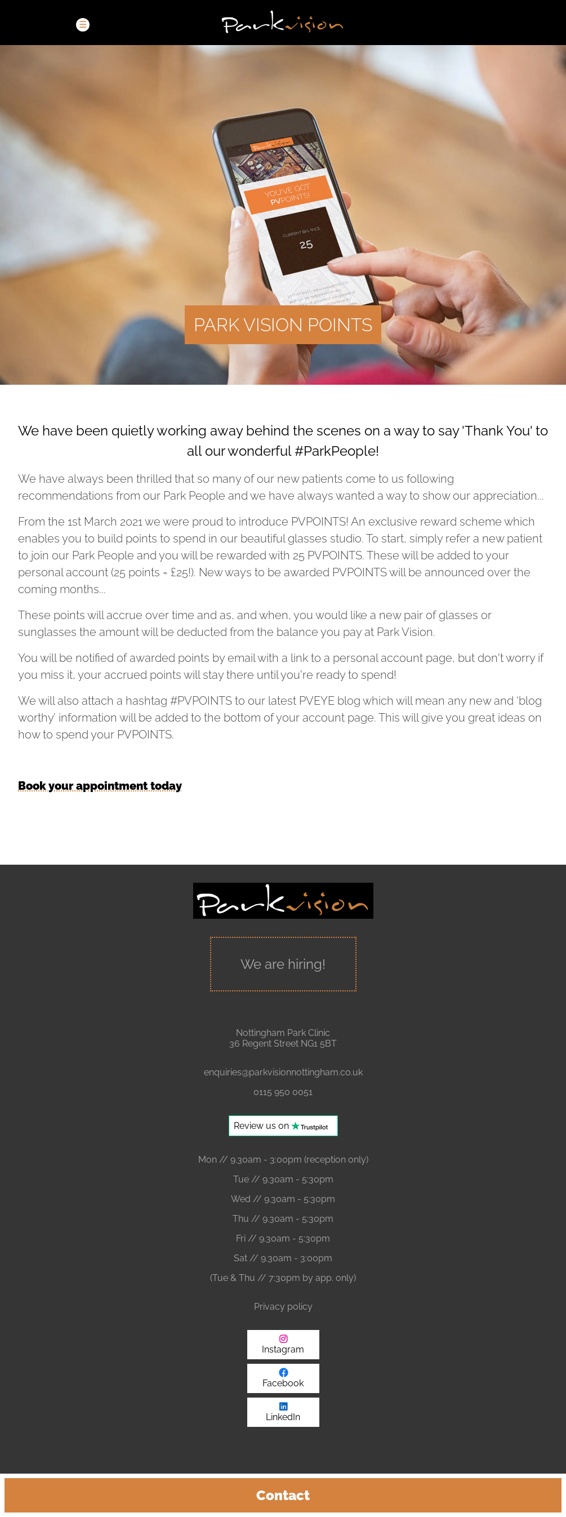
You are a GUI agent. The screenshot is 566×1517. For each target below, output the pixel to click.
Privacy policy (283, 1306)
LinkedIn (283, 1417)
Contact (283, 1495)
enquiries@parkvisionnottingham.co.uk (283, 1072)
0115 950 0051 (283, 1092)
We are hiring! (283, 964)
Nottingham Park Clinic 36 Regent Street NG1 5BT (283, 1038)
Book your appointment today (100, 786)
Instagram (283, 1349)
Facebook (283, 1383)
